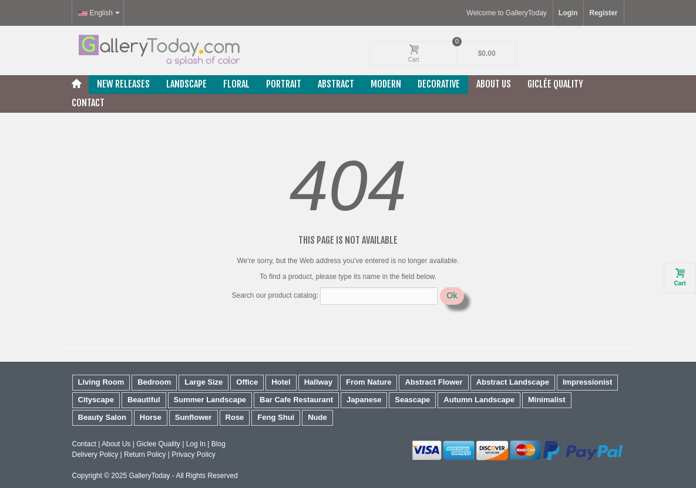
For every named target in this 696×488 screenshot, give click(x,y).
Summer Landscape (210, 399)
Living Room (101, 382)
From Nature (368, 382)
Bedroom (154, 382)
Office (247, 382)
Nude (317, 417)
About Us (493, 84)
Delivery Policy (95, 454)
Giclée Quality (555, 84)
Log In (196, 444)
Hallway (318, 382)
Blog (218, 444)
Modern (386, 84)
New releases (123, 84)
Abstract (336, 84)
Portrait (283, 84)
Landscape (186, 84)
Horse (151, 417)
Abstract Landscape (512, 382)
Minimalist (547, 399)
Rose (235, 417)
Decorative (439, 84)
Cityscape (96, 399)
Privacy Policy (194, 454)
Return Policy (145, 454)
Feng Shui (275, 417)
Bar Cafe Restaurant (296, 399)
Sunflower (193, 417)
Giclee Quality (158, 444)
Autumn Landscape (479, 399)
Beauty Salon (102, 417)
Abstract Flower (433, 382)
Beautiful (143, 399)
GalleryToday (149, 476)
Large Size (203, 382)
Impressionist (588, 382)
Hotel (281, 382)
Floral (236, 84)
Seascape (412, 399)
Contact (88, 103)
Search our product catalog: (275, 295)
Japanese (364, 399)
